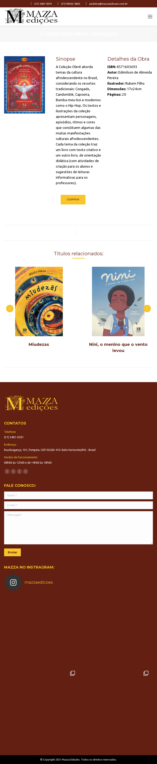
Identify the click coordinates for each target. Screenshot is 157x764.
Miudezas (38, 344)
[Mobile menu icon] (150, 16)
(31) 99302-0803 (68, 3)
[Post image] (38, 301)
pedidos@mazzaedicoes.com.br (106, 3)
